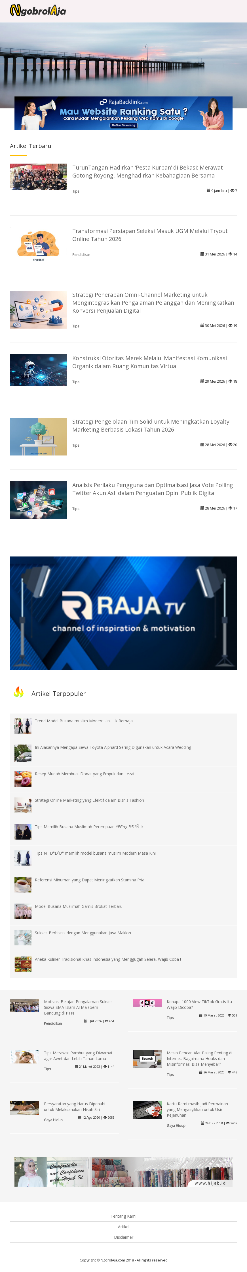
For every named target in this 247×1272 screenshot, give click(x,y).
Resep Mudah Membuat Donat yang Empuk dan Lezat (85, 773)
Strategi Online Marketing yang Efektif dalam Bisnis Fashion (89, 800)
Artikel (123, 1226)
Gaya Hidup (53, 1120)
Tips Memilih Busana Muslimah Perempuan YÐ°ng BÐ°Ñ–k (89, 826)
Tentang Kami (123, 1216)
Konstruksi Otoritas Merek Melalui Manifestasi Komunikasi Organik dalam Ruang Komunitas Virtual (149, 362)
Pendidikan (81, 254)
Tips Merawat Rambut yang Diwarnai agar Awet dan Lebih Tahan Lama (78, 1055)
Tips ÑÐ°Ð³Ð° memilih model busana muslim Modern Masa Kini (95, 853)
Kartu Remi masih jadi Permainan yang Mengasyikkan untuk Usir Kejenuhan (197, 1109)
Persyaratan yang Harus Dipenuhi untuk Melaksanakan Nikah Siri (74, 1106)
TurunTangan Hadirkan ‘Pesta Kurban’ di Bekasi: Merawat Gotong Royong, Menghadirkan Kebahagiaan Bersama (147, 171)
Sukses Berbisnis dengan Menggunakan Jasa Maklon (83, 932)
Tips (75, 191)
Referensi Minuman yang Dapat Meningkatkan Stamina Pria (89, 880)
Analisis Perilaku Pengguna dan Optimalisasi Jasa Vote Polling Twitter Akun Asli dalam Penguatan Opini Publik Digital (152, 489)
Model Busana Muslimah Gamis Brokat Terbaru (79, 906)
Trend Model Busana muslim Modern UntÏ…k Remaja (84, 720)
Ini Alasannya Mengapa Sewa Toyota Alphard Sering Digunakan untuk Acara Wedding (113, 747)
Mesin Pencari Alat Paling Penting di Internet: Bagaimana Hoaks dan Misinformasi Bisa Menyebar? (199, 1058)
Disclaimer (123, 1237)
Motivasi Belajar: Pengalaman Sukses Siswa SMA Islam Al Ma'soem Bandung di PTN (78, 1007)
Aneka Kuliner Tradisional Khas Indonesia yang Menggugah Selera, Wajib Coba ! (108, 959)
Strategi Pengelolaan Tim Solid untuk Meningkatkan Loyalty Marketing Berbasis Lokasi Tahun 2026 (150, 425)
